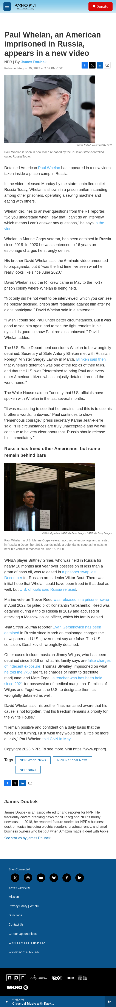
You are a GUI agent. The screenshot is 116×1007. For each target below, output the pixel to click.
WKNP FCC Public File (24, 952)
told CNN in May (56, 739)
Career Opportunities (23, 933)
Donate (102, 6)
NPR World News (33, 760)
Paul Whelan (49, 168)
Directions (15, 915)
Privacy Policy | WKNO (24, 906)
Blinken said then (91, 359)
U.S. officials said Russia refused (48, 589)
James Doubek (34, 62)
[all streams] (110, 1001)
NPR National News (72, 760)
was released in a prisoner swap (81, 599)
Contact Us (16, 924)
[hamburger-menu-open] (7, 6)
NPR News (28, 770)
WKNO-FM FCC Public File (27, 943)
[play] (6, 1001)
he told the (18, 672)
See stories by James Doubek (27, 838)
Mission (14, 896)
